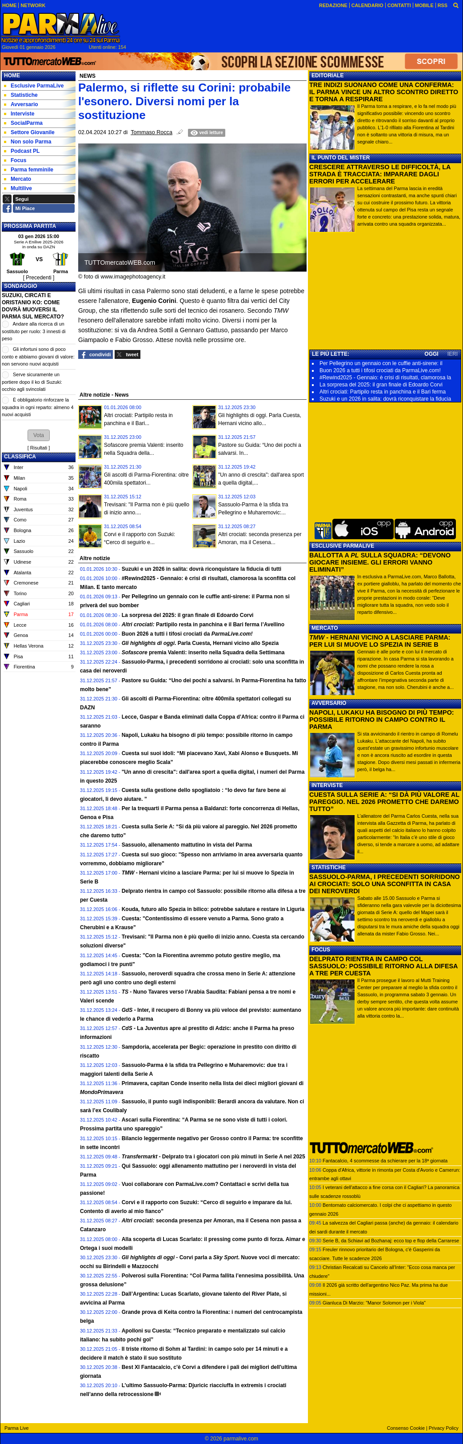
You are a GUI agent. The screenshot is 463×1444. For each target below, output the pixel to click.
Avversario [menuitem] (21, 104)
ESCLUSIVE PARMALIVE (342, 546)
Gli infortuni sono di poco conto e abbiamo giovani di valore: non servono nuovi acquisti (38, 356)
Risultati (38, 447)
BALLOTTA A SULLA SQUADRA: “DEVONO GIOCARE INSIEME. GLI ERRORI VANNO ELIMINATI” (380, 562)
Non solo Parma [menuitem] (27, 142)
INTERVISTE (327, 785)
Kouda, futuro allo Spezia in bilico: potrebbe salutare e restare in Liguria (213, 909)
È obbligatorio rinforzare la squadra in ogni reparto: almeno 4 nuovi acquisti (37, 407)
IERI (452, 354)
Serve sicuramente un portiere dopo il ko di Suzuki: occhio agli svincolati (32, 382)
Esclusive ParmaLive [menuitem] (34, 86)
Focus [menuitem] (15, 160)
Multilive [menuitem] (18, 188)
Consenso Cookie (406, 1428)
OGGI (431, 354)
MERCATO (324, 628)
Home (12, 75)
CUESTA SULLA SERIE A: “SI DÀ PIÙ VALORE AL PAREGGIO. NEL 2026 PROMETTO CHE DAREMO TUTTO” (384, 801)
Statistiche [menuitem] (21, 95)
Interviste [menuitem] (19, 114)
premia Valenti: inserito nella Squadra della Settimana (203, 652)
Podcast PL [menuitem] (22, 151)
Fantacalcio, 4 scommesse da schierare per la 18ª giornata (385, 1160)
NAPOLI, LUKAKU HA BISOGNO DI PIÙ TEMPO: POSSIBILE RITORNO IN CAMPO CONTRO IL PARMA (381, 719)
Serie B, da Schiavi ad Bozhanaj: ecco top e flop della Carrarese (391, 1240)
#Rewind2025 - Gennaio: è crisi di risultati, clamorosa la (385, 377)
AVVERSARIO (328, 703)
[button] (39, 435)
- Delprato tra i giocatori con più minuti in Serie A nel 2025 (213, 1157)
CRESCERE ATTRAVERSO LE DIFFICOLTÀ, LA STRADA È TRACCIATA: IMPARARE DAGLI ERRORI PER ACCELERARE (380, 174)
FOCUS (320, 950)
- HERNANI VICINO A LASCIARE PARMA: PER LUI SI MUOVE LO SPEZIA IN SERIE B (380, 641)
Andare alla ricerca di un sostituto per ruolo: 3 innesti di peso (33, 331)
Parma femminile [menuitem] (28, 170)
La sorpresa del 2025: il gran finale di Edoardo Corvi (188, 615)
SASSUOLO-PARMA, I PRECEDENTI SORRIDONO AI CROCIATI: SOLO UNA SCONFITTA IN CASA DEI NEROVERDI (384, 884)
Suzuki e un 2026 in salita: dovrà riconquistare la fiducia (385, 399)
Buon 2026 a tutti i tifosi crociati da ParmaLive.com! (380, 370)
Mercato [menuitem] (17, 179)
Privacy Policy (444, 1428)
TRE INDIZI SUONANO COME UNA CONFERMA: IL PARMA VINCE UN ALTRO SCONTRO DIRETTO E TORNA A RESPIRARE (383, 92)
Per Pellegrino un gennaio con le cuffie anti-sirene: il (381, 363)
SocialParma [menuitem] (23, 123)
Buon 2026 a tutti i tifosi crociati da (187, 634)
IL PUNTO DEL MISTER (340, 158)
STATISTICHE (328, 867)
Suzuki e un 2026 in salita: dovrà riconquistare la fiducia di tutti (201, 569)
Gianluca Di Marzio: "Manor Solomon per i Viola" (374, 1302)
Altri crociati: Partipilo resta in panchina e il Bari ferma (382, 392)
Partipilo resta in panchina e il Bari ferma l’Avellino (203, 624)
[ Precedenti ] (39, 277)
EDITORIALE (327, 75)
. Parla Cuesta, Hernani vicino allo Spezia (200, 643)
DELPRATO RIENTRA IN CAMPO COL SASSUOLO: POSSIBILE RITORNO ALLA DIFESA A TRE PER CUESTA (383, 966)
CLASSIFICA (20, 456)
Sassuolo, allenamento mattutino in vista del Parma (187, 845)
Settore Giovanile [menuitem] (29, 132)
